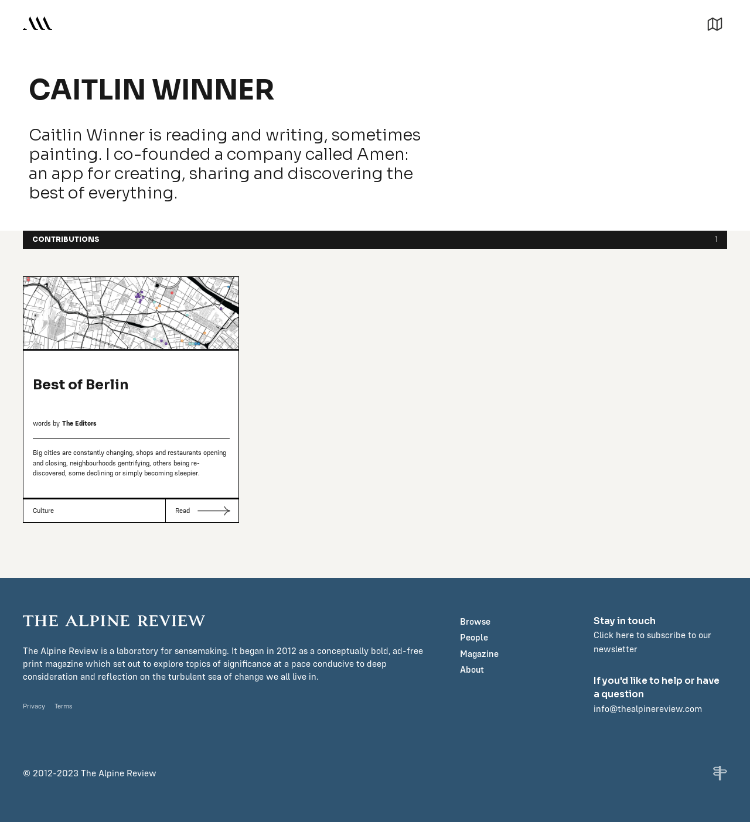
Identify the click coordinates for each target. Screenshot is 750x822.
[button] (715, 22)
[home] (37, 23)
